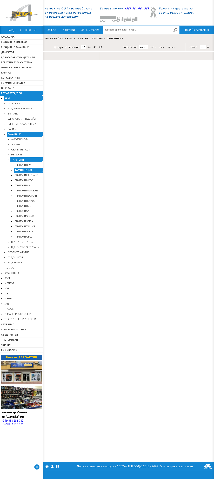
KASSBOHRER (11, 273)
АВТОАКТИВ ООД (47, 467)
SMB (6, 303)
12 (83, 47)
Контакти (69, 29)
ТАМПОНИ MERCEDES (26, 190)
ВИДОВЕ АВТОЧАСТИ (22, 30)
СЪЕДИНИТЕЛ (15, 257)
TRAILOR (9, 308)
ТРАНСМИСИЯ (9, 339)
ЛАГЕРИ (15, 144)
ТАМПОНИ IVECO (24, 180)
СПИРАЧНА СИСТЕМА (13, 329)
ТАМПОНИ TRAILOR (25, 226)
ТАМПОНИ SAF (22, 211)
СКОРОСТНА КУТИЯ (18, 252)
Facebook (57, 466)
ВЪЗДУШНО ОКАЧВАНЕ (15, 47)
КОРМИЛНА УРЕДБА (13, 83)
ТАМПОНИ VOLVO (24, 231)
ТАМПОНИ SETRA (24, 221)
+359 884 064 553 (136, 8)
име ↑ (143, 47)
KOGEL (8, 278)
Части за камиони (88, 466)
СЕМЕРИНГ (7, 324)
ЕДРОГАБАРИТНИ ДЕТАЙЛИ (18, 57)
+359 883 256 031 (13, 424)
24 (89, 47)
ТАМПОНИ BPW (23, 164)
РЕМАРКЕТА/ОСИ (11, 93)
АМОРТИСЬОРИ (20, 139)
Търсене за (177, 31)
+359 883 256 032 (13, 420)
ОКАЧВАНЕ (7, 88)
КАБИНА (6, 72)
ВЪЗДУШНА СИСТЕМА (14, 42)
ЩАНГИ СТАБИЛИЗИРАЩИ (25, 247)
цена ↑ (162, 47)
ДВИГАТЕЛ (7, 52)
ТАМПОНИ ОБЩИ (24, 236)
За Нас (52, 29)
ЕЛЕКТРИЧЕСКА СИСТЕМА (16, 62)
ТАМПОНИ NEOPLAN (26, 195)
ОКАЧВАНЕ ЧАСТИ (21, 149)
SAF (6, 293)
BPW (7, 98)
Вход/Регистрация (197, 29)
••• (202, 47)
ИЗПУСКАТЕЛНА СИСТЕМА (16, 67)
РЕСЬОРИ (16, 154)
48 (94, 47)
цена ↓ (171, 47)
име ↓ (153, 47)
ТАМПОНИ (17, 159)
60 (100, 47)
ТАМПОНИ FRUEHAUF (26, 175)
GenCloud (208, 466)
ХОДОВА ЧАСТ (16, 262)
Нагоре (36, 467)
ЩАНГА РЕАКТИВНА (22, 242)
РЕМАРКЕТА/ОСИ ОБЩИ (17, 314)
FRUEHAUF (10, 267)
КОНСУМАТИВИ (10, 77)
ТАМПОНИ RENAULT (25, 200)
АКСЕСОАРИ (8, 36)
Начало (21, 13)
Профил (52, 466)
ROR (6, 288)
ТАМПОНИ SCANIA (24, 216)
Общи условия (90, 29)
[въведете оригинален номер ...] (141, 30)
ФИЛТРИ (6, 344)
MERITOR (9, 283)
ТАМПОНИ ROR (23, 205)
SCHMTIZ (9, 298)
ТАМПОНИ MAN (23, 185)
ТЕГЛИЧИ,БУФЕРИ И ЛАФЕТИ (20, 319)
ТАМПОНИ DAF (23, 170)
